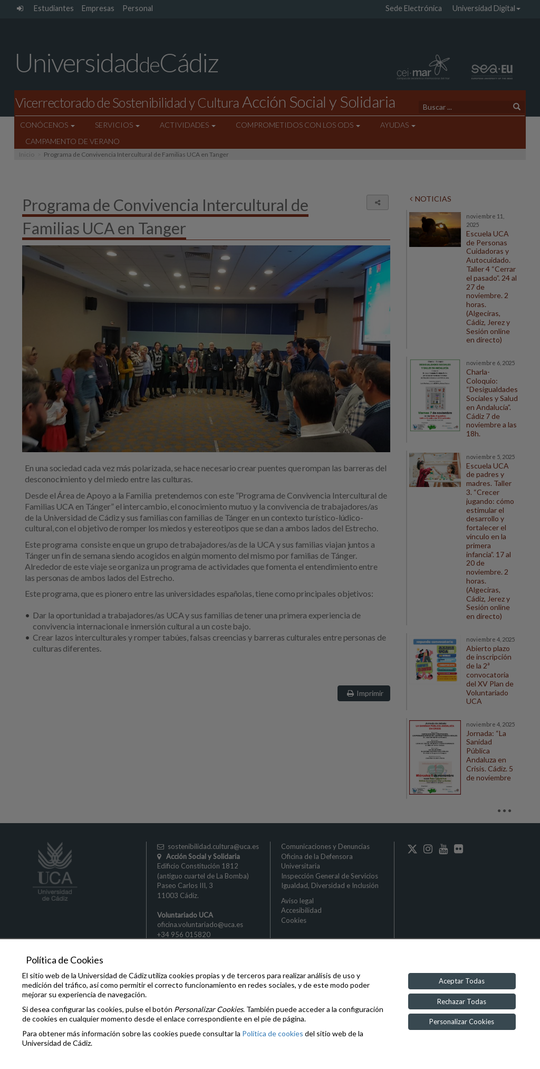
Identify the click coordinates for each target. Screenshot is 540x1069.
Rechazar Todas (461, 1001)
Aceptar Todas (462, 981)
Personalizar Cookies (461, 1021)
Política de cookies (272, 1033)
